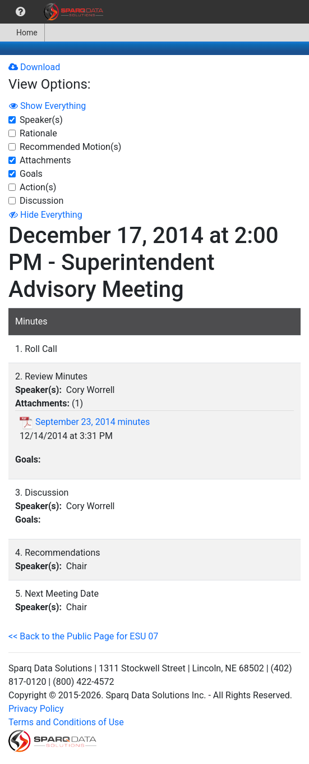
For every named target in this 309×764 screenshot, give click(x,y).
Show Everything (47, 105)
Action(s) (38, 187)
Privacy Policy (36, 708)
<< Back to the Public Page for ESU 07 (83, 636)
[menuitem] (20, 12)
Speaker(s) (41, 120)
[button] (20, 11)
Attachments (45, 160)
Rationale (38, 133)
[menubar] (54, 12)
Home (22, 32)
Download (34, 67)
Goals (31, 173)
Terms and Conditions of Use (66, 722)
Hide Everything (45, 214)
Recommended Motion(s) (70, 146)
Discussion (41, 200)
